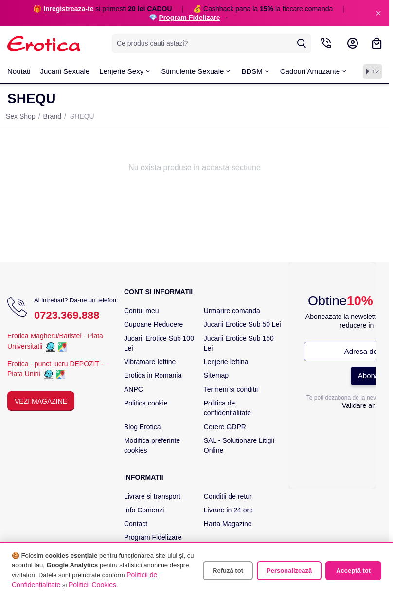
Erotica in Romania (152, 375)
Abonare (372, 375)
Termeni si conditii (231, 389)
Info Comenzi (144, 510)
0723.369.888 (67, 315)
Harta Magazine (228, 524)
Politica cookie (146, 403)
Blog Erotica (142, 427)
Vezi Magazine (41, 401)
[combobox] (211, 43)
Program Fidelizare (189, 17)
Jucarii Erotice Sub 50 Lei (242, 324)
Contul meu (141, 311)
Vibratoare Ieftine (150, 362)
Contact (135, 524)
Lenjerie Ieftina (226, 362)
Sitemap (216, 375)
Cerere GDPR (225, 427)
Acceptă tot (353, 570)
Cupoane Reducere (153, 324)
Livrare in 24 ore (228, 510)
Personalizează (289, 570)
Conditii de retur (228, 496)
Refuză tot (228, 570)
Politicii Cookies (92, 585)
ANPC (133, 389)
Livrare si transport (152, 496)
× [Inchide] (378, 13)
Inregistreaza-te (68, 9)
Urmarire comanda (232, 311)
